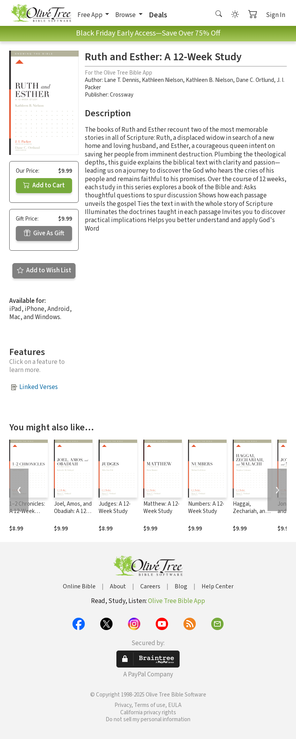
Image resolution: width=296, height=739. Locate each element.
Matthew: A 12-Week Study (161, 507)
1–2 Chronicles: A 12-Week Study (27, 511)
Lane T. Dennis (121, 80)
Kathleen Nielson (162, 80)
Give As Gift (44, 233)
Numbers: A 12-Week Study (206, 507)
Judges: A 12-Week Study (115, 507)
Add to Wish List (44, 270)
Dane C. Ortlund (255, 80)
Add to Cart (44, 185)
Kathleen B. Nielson (209, 80)
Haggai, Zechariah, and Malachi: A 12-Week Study (250, 515)
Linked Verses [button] (38, 387)
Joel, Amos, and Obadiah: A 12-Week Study (73, 511)
